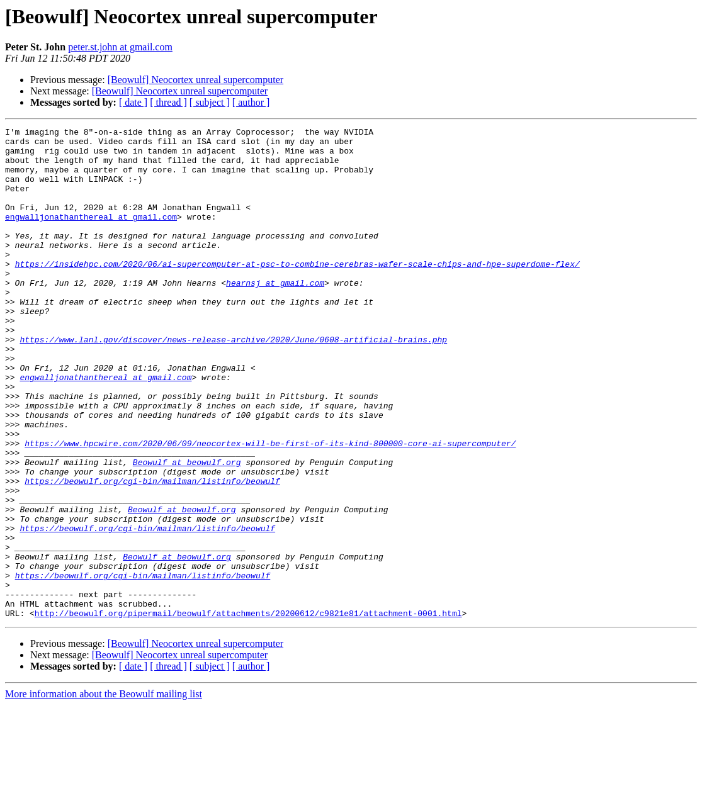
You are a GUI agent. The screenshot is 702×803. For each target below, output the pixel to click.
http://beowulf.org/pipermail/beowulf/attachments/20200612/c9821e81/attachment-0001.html (248, 711)
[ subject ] (210, 102)
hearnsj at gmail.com (275, 314)
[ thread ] (168, 102)
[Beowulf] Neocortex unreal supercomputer (195, 79)
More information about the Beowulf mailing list (103, 792)
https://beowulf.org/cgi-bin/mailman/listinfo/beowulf (152, 552)
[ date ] (133, 102)
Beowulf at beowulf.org (187, 530)
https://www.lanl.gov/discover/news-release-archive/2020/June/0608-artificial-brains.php (233, 382)
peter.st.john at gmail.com (120, 47)
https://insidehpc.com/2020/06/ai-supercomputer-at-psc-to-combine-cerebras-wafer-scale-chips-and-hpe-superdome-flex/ (297, 292)
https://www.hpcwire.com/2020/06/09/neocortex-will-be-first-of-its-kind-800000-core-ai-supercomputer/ (270, 507)
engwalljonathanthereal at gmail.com (91, 235)
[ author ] (251, 102)
